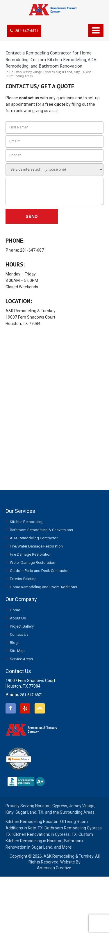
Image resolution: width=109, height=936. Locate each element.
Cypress (59, 805)
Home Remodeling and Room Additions (43, 587)
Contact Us (19, 634)
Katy (10, 812)
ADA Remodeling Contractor (34, 538)
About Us (18, 618)
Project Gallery (22, 626)
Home (15, 610)
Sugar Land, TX (29, 812)
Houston (43, 805)
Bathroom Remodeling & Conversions (41, 530)
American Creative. (54, 868)
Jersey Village (81, 805)
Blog (14, 642)
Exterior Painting (23, 579)
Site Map (17, 651)
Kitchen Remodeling (27, 522)
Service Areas (21, 659)
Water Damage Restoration (32, 562)
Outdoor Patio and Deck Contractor (39, 570)
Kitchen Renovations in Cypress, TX (44, 834)
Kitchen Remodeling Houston (32, 821)
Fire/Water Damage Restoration (36, 546)
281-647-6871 (24, 31)
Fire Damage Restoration (30, 554)
